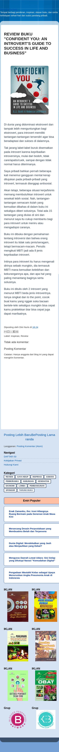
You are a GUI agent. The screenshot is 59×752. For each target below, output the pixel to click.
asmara (50, 477)
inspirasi (15, 336)
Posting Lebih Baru (17, 435)
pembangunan (37, 486)
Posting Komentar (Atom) (30, 446)
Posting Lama (45, 435)
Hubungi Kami (11, 464)
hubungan (28, 481)
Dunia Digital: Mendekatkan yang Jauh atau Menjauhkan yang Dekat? (30, 544)
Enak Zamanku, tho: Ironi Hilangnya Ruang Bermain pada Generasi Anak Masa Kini (32, 514)
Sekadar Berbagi (8, 9)
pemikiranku (12, 481)
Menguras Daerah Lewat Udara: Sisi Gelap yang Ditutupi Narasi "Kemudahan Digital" (32, 559)
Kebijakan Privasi (13, 460)
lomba (22, 486)
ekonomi (10, 486)
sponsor (10, 490)
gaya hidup (22, 477)
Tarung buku (26, 490)
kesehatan (43, 481)
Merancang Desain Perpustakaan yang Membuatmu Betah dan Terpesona (30, 530)
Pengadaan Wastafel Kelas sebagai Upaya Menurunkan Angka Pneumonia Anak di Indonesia (32, 575)
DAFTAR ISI (10, 456)
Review (24, 336)
